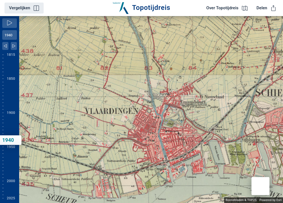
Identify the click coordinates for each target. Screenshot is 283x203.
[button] (260, 186)
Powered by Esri (270, 200)
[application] (151, 109)
